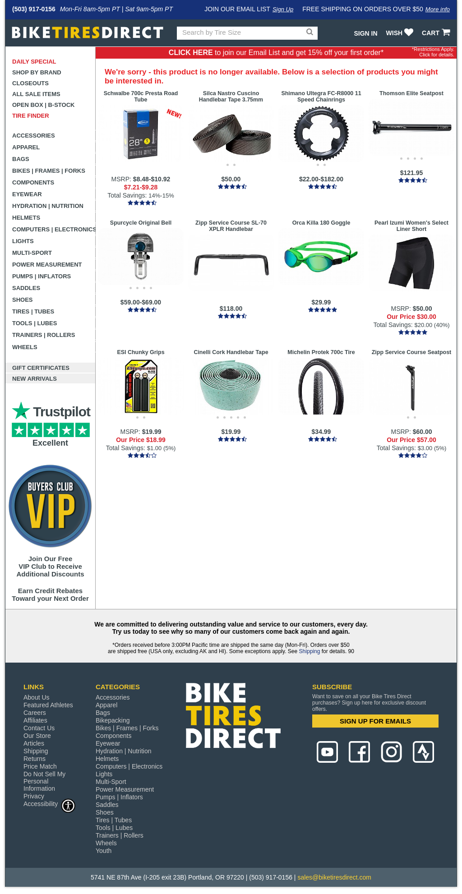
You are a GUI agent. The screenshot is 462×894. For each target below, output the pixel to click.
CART (437, 33)
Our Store (37, 735)
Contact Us (39, 728)
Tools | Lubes (34, 323)
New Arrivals (34, 378)
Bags (20, 159)
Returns (34, 758)
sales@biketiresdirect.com (334, 877)
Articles (33, 743)
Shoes (22, 299)
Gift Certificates (40, 367)
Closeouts (30, 83)
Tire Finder (30, 115)
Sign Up (283, 9)
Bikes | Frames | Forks (48, 170)
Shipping (309, 651)
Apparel (26, 147)
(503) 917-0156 (33, 9)
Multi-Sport (32, 252)
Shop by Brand (36, 72)
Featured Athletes (48, 705)
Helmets (26, 217)
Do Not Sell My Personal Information (44, 781)
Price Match (40, 766)
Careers (34, 712)
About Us (36, 697)
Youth (103, 850)
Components (33, 182)
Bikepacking (113, 720)
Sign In (365, 33)
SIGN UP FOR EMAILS (375, 721)
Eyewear (27, 194)
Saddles (26, 288)
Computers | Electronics (54, 229)
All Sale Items (36, 94)
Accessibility (49, 803)
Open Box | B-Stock (43, 104)
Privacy (33, 796)
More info (437, 9)
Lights (23, 241)
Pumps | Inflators (41, 276)
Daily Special (34, 61)
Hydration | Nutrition (47, 206)
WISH (401, 33)
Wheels (24, 347)
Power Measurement (47, 264)
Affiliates (35, 720)
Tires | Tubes (33, 311)
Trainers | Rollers (43, 335)
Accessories (33, 135)
